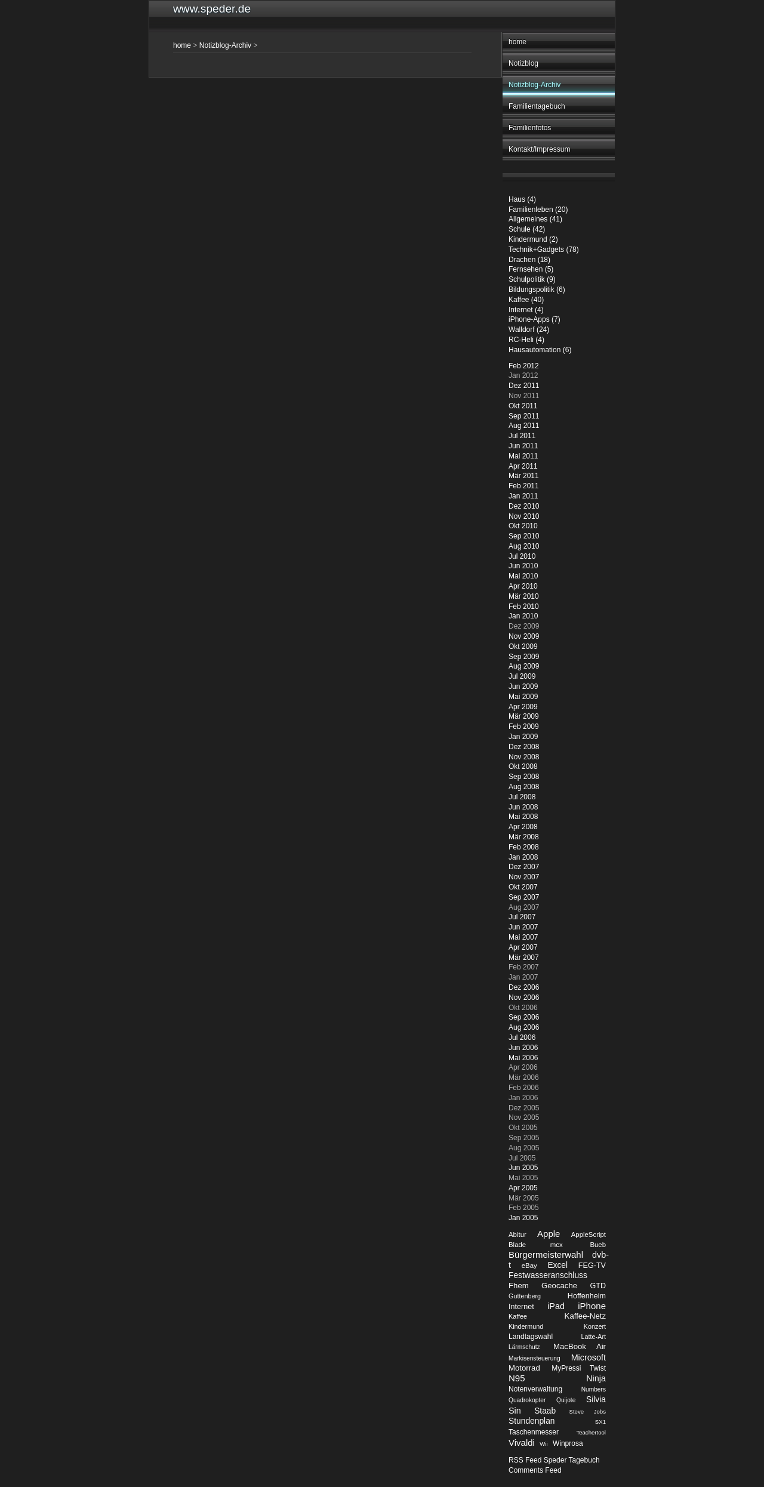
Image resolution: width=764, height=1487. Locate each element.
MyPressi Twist (579, 1368)
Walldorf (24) (529, 329)
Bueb (598, 1244)
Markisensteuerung (534, 1358)
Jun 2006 (523, 1047)
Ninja (596, 1378)
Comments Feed (535, 1470)
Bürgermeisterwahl (546, 1254)
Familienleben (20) (538, 209)
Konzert (595, 1326)
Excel (557, 1265)
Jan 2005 (523, 1218)
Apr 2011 (523, 466)
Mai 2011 (523, 456)
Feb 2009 (524, 726)
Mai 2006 (523, 1058)
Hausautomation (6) (540, 350)
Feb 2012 (524, 366)
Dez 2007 (524, 867)
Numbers (593, 1389)
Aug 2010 (524, 546)
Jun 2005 (523, 1167)
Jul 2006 (522, 1037)
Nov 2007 (524, 877)
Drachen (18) (529, 259)
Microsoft (588, 1357)
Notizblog (523, 63)
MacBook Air (579, 1346)
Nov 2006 (524, 997)
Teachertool (591, 1432)
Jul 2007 (522, 917)
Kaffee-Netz (585, 1315)
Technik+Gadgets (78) (544, 249)
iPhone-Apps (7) (534, 319)
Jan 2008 (523, 857)
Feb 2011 (524, 486)
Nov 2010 (524, 516)
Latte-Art (593, 1336)
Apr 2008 (523, 827)
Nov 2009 (524, 636)
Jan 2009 (523, 736)
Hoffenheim (587, 1296)
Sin (515, 1410)
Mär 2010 (524, 596)
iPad (556, 1306)
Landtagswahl (531, 1336)
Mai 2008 (523, 816)
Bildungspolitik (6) (537, 289)
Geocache (559, 1285)
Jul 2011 (522, 436)
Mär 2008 (524, 837)
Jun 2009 (523, 686)
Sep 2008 (524, 776)
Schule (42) (527, 229)
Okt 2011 (523, 406)
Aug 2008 (524, 787)
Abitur (517, 1234)
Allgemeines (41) (535, 219)
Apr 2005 (523, 1188)
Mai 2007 (523, 937)
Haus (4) (522, 199)
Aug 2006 (524, 1027)
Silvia (596, 1399)
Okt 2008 (523, 766)
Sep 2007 (524, 897)
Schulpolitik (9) (532, 279)
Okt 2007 (523, 887)
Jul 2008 (522, 797)
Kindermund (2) (533, 239)
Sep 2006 (524, 1017)
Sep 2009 (524, 656)
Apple (548, 1234)
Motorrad (524, 1367)
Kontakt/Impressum (539, 149)
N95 (517, 1378)
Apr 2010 (523, 586)
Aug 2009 (524, 666)
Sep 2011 (524, 416)
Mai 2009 (523, 696)
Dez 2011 (524, 385)
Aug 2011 (524, 425)
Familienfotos (530, 128)
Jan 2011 (523, 496)
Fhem (519, 1285)
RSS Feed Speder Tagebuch (554, 1460)
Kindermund (526, 1326)
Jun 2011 (523, 446)
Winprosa (568, 1443)
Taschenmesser (534, 1432)
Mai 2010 (523, 576)
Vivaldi (522, 1442)
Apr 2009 (523, 707)
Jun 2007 (523, 927)
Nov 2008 (524, 757)
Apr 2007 (523, 947)
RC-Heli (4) (526, 339)
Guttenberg (525, 1296)
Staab (545, 1410)
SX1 (600, 1421)
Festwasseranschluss (548, 1275)
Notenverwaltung (535, 1389)
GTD (598, 1286)
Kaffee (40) (526, 299)
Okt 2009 (523, 646)
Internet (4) (526, 310)
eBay (529, 1265)
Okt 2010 (523, 526)
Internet (521, 1307)
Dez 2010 (524, 506)
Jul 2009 (522, 676)
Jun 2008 (523, 807)
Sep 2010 (524, 536)
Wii (543, 1443)
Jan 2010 (523, 616)
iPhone (592, 1306)
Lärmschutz (524, 1347)
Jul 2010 (522, 556)
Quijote (565, 1400)
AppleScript (588, 1234)
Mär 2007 (524, 957)
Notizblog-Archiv (534, 85)
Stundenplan (532, 1421)
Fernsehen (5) (531, 269)
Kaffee (518, 1316)
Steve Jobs (587, 1411)
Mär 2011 (524, 476)
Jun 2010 (523, 566)
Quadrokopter (527, 1400)
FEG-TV (592, 1265)
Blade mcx (536, 1244)
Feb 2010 (524, 606)
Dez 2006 (524, 987)
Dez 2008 (524, 747)
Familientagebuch (537, 106)
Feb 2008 (524, 847)
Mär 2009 (524, 716)
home (517, 42)
